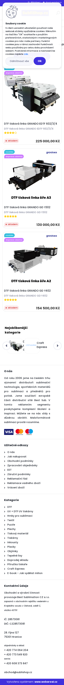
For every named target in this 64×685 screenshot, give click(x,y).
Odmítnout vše (19, 61)
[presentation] (6, 345)
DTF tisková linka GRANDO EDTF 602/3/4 (30, 123)
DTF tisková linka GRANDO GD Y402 (27, 290)
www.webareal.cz (45, 681)
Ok (40, 61)
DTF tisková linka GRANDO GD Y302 (27, 207)
